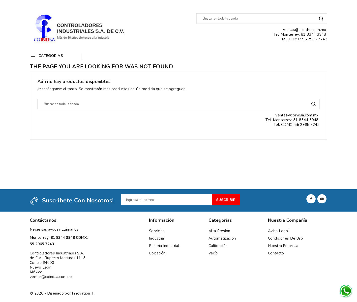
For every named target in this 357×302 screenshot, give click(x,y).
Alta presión (219, 230)
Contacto (276, 253)
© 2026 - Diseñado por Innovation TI (62, 293)
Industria (156, 238)
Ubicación (157, 253)
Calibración (218, 245)
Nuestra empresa (283, 245)
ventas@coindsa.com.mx (51, 276)
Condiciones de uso (285, 238)
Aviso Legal (278, 230)
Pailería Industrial (164, 245)
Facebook (311, 198)
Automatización (222, 238)
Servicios (157, 230)
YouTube (322, 198)
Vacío (213, 253)
